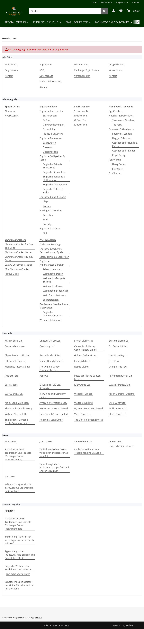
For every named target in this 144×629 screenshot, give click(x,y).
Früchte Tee (80, 115)
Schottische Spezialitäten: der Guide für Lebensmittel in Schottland (19, 488)
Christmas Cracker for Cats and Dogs (19, 246)
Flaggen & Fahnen (121, 138)
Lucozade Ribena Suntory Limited (87, 377)
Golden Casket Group (85, 355)
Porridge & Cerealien (51, 210)
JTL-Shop (129, 625)
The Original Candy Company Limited (49, 368)
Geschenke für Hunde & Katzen (125, 144)
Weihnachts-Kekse (52, 286)
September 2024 (83, 441)
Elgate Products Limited (17, 355)
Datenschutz (46, 75)
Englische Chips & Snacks (53, 197)
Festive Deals (12, 273)
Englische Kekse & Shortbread (52, 166)
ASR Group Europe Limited (54, 408)
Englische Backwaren (51, 138)
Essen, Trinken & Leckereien (54, 256)
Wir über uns (81, 64)
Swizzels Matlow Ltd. (119, 384)
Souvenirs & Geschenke (121, 129)
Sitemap (44, 87)
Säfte (45, 233)
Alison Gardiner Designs (121, 393)
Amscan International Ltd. (53, 402)
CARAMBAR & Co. (14, 393)
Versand (38, 617)
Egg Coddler (115, 111)
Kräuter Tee (80, 124)
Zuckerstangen (51, 299)
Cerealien (48, 215)
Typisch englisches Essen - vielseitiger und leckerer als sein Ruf (54, 453)
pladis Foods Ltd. (118, 414)
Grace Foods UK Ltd (50, 355)
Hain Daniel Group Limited (54, 414)
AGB (42, 70)
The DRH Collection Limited (88, 419)
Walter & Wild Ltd (83, 402)
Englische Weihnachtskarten (52, 314)
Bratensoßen (50, 115)
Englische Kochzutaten (52, 111)
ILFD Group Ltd (82, 384)
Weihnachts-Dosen (53, 273)
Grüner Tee (80, 120)
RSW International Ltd (120, 375)
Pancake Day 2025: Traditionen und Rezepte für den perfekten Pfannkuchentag (18, 454)
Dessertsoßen (50, 151)
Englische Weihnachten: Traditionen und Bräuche (87, 451)
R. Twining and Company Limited (53, 395)
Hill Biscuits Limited (15, 361)
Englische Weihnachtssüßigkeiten (52, 263)
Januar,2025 (46, 441)
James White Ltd (82, 361)
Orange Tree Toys (118, 366)
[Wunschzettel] (121, 11)
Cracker (47, 206)
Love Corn (114, 361)
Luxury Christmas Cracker (18, 264)
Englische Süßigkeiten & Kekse (52, 158)
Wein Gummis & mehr (54, 295)
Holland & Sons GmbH (51, 419)
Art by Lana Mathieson (17, 402)
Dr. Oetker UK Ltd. (118, 346)
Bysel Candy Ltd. (117, 402)
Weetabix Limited (83, 393)
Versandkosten (82, 75)
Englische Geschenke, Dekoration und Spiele (51, 250)
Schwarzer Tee (82, 111)
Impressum (46, 64)
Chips (46, 201)
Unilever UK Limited (50, 340)
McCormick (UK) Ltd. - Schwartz (51, 386)
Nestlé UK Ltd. (81, 366)
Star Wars (117, 168)
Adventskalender (52, 269)
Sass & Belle (11, 384)
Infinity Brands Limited (51, 361)
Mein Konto (106, 2)
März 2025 (10, 441)
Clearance (10, 111)
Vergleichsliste (116, 64)
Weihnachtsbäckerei (50, 320)
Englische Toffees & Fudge (53, 190)
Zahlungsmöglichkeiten (86, 70)
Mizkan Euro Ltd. (13, 340)
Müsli (46, 219)
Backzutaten (49, 142)
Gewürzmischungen (53, 124)
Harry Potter (119, 164)
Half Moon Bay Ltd (118, 355)
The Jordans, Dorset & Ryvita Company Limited (17, 421)
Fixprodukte (49, 129)
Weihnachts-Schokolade (55, 290)
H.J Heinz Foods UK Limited (88, 408)
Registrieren (122, 2)
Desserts (47, 147)
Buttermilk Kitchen (15, 346)
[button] (113, 11)
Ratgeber (9, 510)
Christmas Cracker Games (18, 252)
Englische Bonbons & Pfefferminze (54, 178)
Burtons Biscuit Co (118, 340)
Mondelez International (17, 366)
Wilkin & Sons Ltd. (118, 408)
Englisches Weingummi (55, 184)
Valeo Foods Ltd (82, 414)
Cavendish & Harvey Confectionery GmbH (85, 348)
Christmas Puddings (50, 244)
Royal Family (118, 155)
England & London (122, 133)
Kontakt (136, 2)
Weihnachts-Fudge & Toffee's (54, 280)
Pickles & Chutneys (53, 133)
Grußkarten (115, 173)
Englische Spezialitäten (122, 446)
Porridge (47, 224)
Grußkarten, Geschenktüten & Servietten (54, 306)
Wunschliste (115, 70)
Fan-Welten (115, 159)
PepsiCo (44, 375)
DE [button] (93, 2)
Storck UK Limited (83, 340)
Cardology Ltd (47, 346)
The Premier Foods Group (18, 408)
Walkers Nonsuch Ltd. (16, 414)
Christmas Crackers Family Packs (19, 258)
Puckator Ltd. (12, 375)
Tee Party (117, 124)
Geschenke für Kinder (123, 150)
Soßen (46, 120)
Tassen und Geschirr (123, 120)
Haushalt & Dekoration (121, 115)
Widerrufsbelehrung (50, 81)
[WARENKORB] (133, 11)
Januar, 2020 (115, 441)
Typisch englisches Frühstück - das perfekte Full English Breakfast (54, 467)
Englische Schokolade (54, 172)
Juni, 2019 (10, 476)
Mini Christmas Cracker (17, 269)
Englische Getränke (50, 228)
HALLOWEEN (11, 115)
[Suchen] (65, 11)
